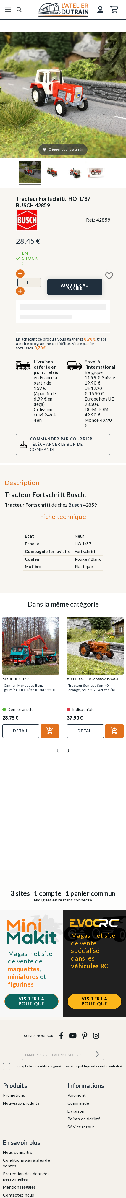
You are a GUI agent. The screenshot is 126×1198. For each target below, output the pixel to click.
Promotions (14, 1095)
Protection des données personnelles (26, 1176)
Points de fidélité (84, 1118)
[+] (20, 291)
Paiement (76, 1095)
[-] (20, 273)
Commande (78, 1103)
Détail (21, 730)
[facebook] (61, 1035)
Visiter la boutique (31, 1001)
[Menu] (7, 9)
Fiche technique (63, 516)
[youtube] (72, 1035)
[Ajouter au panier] (74, 287)
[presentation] (57, 748)
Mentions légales (19, 1186)
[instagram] (96, 1035)
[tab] (63, 518)
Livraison (75, 1111)
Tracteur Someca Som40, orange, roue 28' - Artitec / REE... (95, 687)
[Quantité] (29, 282)
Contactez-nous (18, 1194)
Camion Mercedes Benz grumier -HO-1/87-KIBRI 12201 (30, 687)
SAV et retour (80, 1126)
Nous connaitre (18, 1152)
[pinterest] (85, 1035)
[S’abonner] (96, 1054)
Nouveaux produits (21, 1103)
